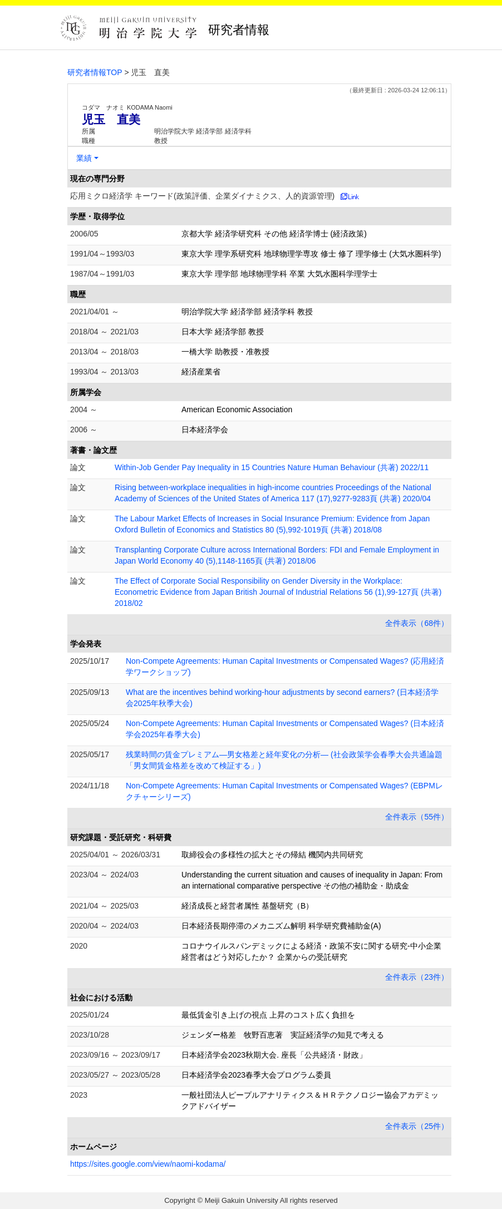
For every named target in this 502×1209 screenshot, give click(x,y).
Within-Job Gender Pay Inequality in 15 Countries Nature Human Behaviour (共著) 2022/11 (272, 467)
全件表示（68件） (417, 623)
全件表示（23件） (417, 977)
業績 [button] (84, 158)
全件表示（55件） (417, 816)
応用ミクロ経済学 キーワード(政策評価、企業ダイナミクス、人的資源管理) (202, 195)
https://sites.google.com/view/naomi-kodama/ (147, 1163)
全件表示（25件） (417, 1126)
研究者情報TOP (94, 72)
